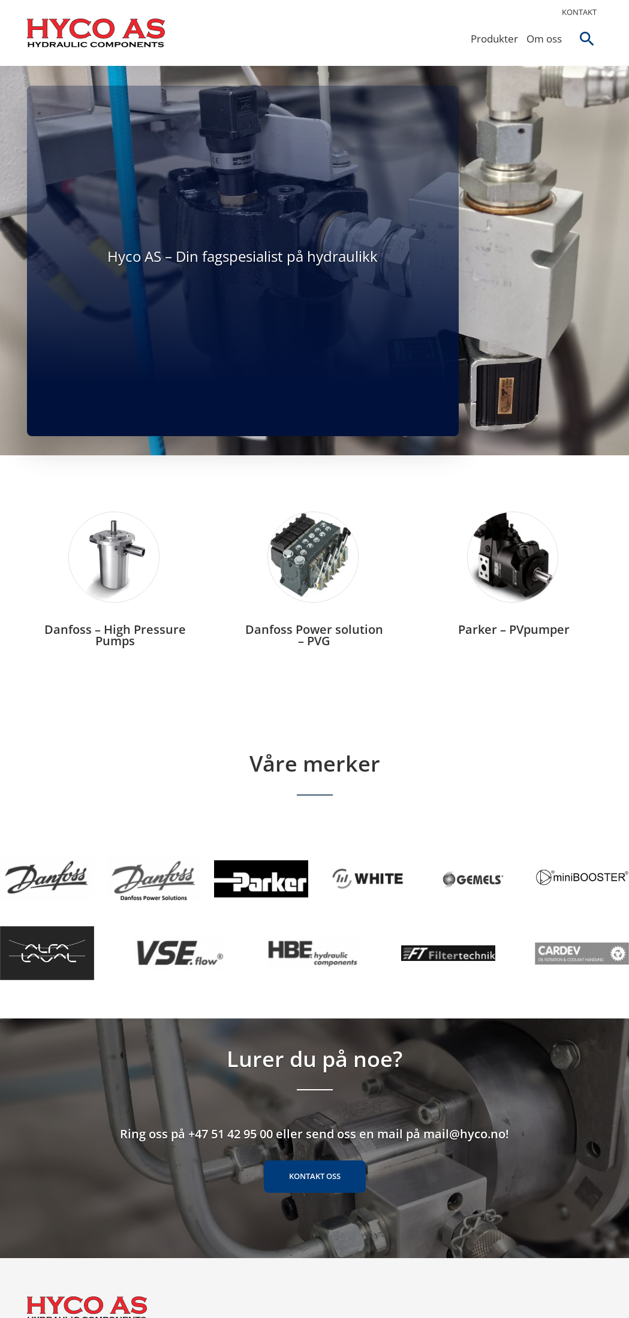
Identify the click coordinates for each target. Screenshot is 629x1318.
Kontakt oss (315, 1176)
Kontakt (579, 12)
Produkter (494, 39)
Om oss (544, 39)
